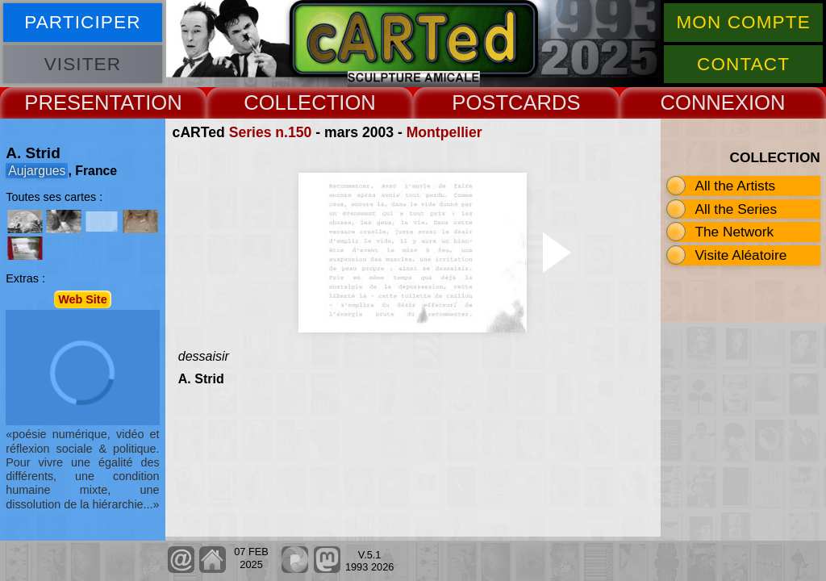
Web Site (82, 299)
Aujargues (36, 171)
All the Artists (735, 186)
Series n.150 (270, 132)
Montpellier (444, 132)
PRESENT (72, 102)
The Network (734, 232)
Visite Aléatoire (740, 255)
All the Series (736, 209)
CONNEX (704, 102)
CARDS (544, 102)
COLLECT (291, 102)
